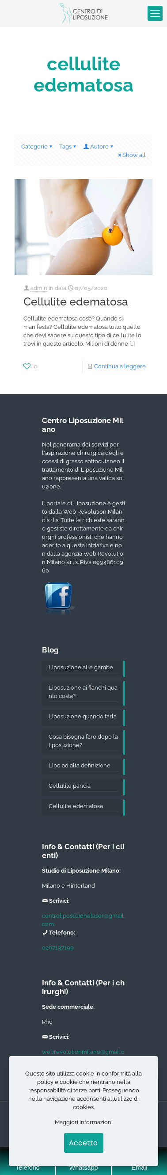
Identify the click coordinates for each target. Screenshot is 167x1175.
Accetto (83, 1143)
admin (38, 288)
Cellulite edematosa (75, 301)
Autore (98, 146)
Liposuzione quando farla (83, 716)
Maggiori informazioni (84, 1122)
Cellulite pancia (70, 785)
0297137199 (58, 947)
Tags (68, 146)
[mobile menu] (155, 13)
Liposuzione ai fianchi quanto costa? (83, 691)
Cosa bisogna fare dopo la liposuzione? (83, 740)
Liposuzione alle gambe (81, 667)
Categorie (37, 146)
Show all (131, 155)
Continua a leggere (120, 366)
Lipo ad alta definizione (79, 765)
